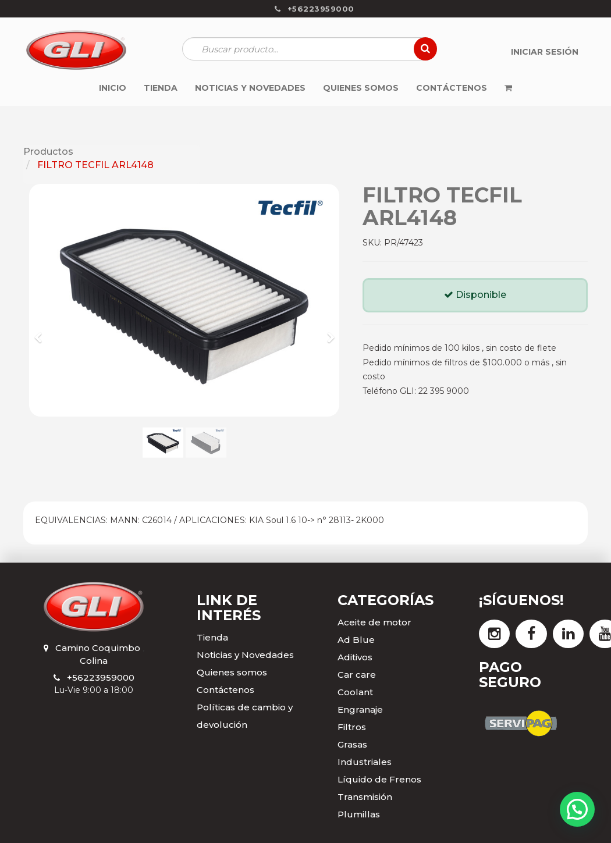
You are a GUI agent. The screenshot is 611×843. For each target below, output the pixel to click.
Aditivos (355, 657)
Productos (48, 151)
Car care (357, 674)
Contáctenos (225, 689)
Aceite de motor (374, 622)
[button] (41, 332)
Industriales (365, 761)
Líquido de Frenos (379, 779)
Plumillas (359, 814)
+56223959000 (100, 677)
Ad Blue (356, 639)
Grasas (352, 744)
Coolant (355, 692)
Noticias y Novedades (245, 654)
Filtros (352, 726)
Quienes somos (232, 672)
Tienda (212, 637)
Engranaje (360, 709)
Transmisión (365, 796)
